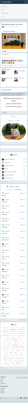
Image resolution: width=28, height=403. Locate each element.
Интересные (4, 6)
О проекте (2, 388)
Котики (11, 26)
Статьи (2, 378)
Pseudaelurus (5, 227)
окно (14, 57)
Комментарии (9, 189)
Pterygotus (4, 315)
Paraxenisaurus (5, 220)
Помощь (2, 392)
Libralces (4, 208)
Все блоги (5, 181)
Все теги (4, 368)
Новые (2, 9)
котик (6, 57)
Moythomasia (4, 271)
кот (4, 57)
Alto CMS (11, 398)
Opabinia (4, 258)
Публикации (18, 189)
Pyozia (3, 252)
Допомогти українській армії (13, 103)
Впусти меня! (22, 78)
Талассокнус (4, 290)
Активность (3, 383)
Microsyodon (4, 201)
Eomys (3, 309)
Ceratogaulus (4, 296)
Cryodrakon (4, 284)
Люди (1, 382)
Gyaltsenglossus (5, 239)
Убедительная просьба (9, 78)
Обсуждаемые (5, 13)
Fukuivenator (4, 233)
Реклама (2, 391)
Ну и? (7, 71)
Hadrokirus (4, 303)
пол (11, 57)
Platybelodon (4, 265)
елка (9, 57)
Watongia (4, 195)
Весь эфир (23, 319)
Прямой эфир (14, 186)
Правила (2, 389)
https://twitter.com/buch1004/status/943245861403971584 (15, 52)
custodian (7, 26)
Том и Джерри (22, 71)
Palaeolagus (4, 214)
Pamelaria (4, 246)
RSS (3, 143)
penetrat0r (7, 193)
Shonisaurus (4, 277)
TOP (2, 16)
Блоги (1, 380)
